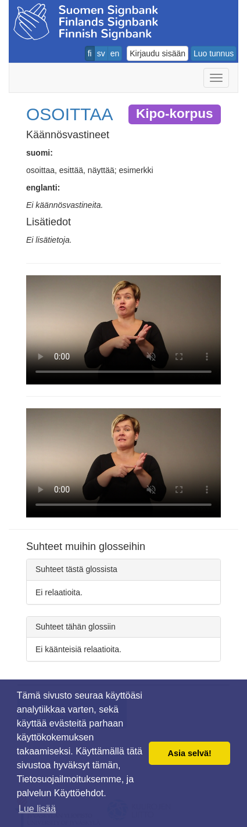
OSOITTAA (69, 114)
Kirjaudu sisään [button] (157, 53)
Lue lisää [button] (37, 809)
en (115, 53)
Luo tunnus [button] (214, 53)
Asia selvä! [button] (190, 753)
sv (101, 53)
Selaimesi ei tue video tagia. (123, 329)
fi (90, 53)
